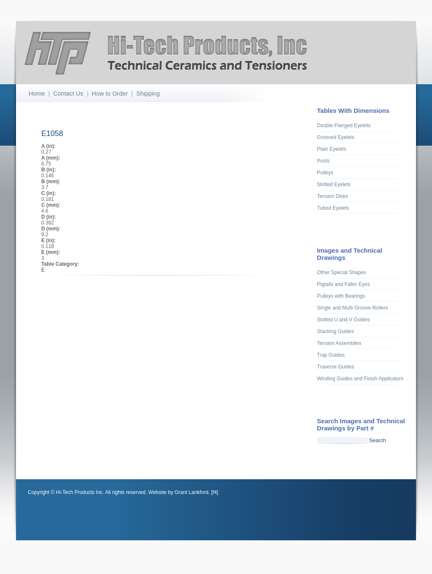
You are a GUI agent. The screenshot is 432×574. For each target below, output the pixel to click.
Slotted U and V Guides (343, 320)
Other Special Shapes (341, 272)
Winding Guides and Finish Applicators (360, 379)
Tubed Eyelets (333, 208)
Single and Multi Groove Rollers (352, 308)
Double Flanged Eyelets (344, 125)
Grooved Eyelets (336, 137)
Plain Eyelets (331, 149)
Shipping (148, 93)
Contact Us (68, 93)
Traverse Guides (335, 367)
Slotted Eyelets (334, 184)
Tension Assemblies (339, 343)
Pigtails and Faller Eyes (343, 284)
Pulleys (325, 173)
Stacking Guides (335, 331)
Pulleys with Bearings (341, 296)
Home (37, 93)
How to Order (110, 93)
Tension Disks (332, 196)
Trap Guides (331, 355)
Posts (323, 161)
